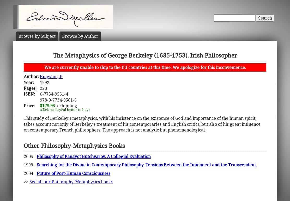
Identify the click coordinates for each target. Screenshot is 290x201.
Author (80, 36)
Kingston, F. (51, 76)
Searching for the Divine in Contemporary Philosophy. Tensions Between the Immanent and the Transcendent (146, 165)
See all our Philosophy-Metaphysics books (71, 182)
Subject (37, 36)
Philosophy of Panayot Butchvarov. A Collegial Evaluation (94, 156)
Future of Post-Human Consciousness (73, 173)
